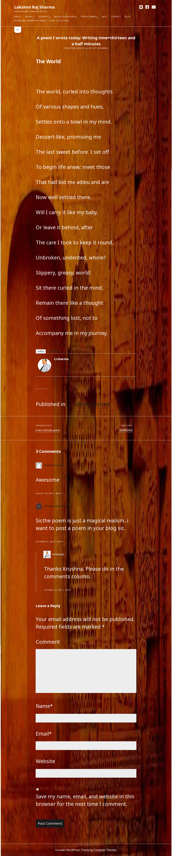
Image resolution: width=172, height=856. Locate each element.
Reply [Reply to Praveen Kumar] (59, 493)
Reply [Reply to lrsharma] (68, 590)
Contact (116, 16)
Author (40, 351)
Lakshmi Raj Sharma (34, 7)
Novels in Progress (65, 16)
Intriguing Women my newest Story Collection (41, 20)
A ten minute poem (48, 430)
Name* (44, 706)
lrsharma (61, 359)
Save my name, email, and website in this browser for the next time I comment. (85, 800)
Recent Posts (54, 351)
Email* (44, 733)
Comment (48, 641)
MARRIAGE (126, 430)
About (17, 16)
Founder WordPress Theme (72, 850)
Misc (104, 16)
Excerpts (44, 16)
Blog (128, 16)
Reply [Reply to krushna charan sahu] (60, 541)
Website (45, 761)
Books (29, 16)
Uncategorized (92, 404)
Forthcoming (88, 16)
